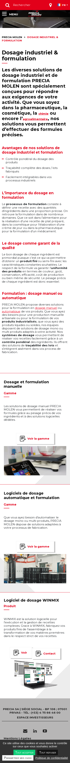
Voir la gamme (38, 438)
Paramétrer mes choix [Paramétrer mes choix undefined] (18, 757)
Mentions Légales (17, 738)
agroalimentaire (35, 119)
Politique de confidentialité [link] (51, 757)
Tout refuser (47, 752)
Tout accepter (24, 752)
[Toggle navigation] (50, 5)
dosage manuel (46, 308)
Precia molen (12, 37)
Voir (24, 652)
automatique (11, 311)
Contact (49, 653)
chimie (43, 113)
